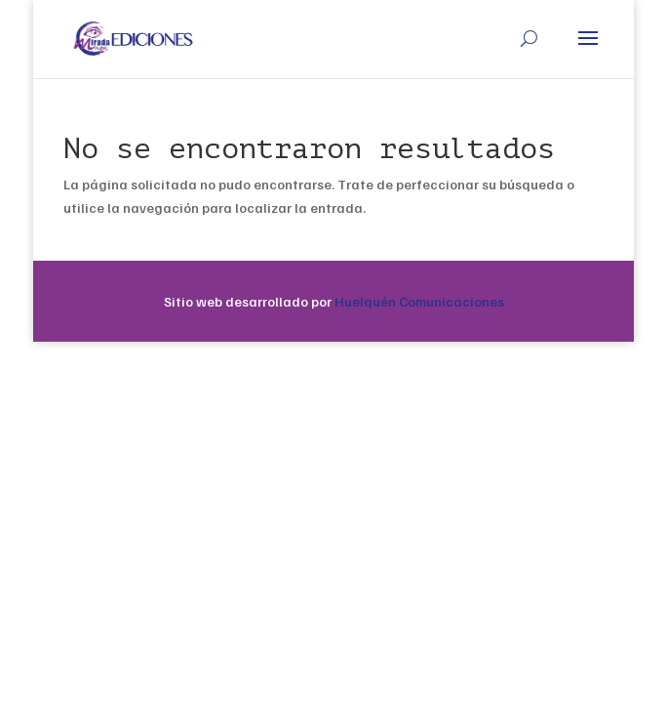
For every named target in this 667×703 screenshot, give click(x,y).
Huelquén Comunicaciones (419, 301)
